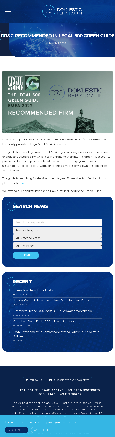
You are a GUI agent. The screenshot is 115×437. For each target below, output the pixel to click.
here (22, 183)
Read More (16, 430)
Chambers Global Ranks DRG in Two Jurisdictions (43, 321)
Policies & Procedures (83, 390)
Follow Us (34, 380)
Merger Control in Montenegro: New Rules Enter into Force (51, 300)
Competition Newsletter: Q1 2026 (34, 290)
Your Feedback (70, 394)
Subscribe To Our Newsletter (69, 380)
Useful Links (46, 394)
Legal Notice (28, 390)
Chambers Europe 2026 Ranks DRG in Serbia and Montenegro (52, 311)
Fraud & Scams (52, 390)
